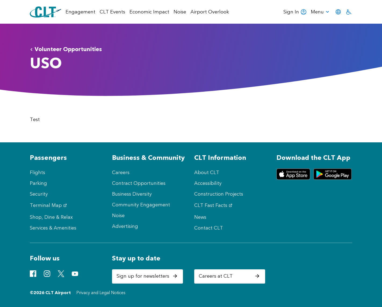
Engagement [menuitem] (80, 12)
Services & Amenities (53, 228)
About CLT (206, 172)
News (200, 217)
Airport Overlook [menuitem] (209, 12)
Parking (38, 183)
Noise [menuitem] (180, 12)
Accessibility (208, 183)
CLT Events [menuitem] (112, 12)
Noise (118, 215)
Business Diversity (132, 194)
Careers (120, 172)
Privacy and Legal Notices (100, 292)
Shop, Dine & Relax (51, 217)
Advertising (125, 226)
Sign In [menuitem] (295, 12)
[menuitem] (321, 12)
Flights (37, 172)
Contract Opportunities (138, 183)
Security (39, 194)
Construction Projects (218, 194)
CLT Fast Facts (214, 205)
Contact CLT (208, 228)
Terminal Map (49, 205)
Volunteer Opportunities (66, 49)
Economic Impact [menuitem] (149, 12)
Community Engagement (141, 205)
